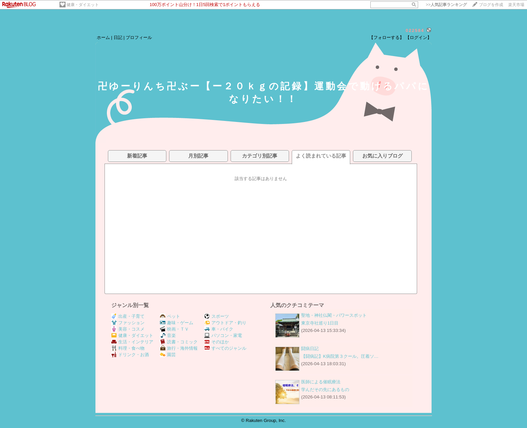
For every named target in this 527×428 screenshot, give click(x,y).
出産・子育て (128, 316)
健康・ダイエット (83, 4)
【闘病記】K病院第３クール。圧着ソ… (339, 356)
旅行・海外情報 (179, 348)
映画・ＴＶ (174, 329)
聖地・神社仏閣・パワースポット (334, 315)
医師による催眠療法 (320, 381)
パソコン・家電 (223, 335)
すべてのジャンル (225, 348)
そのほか (216, 341)
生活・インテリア (132, 341)
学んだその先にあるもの (325, 389)
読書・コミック (179, 341)
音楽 (168, 335)
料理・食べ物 (128, 348)
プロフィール (139, 37)
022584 (415, 30)
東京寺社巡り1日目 (319, 323)
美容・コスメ (128, 329)
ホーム (103, 37)
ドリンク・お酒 (130, 354)
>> (446, 4)
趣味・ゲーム (176, 322)
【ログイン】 (418, 37)
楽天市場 (516, 4)
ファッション (128, 322)
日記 (118, 37)
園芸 (168, 354)
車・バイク (218, 329)
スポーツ (216, 316)
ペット (170, 316)
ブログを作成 (491, 4)
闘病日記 (310, 348)
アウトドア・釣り (225, 322)
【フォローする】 (386, 37)
